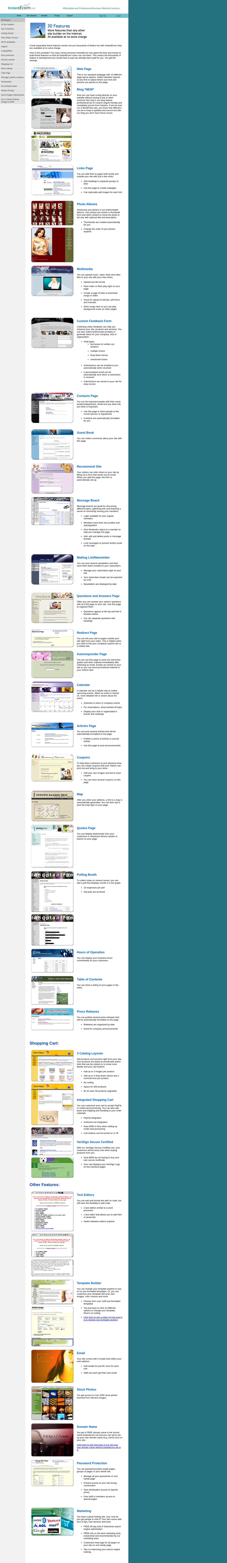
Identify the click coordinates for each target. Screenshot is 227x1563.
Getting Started (7, 33)
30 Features (5, 20)
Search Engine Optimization (12, 95)
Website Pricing (7, 90)
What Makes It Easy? (9, 37)
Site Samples (32, 16)
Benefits (44, 16)
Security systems (8, 59)
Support (70, 16)
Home (19, 16)
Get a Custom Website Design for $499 (10, 100)
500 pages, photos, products (12, 77)
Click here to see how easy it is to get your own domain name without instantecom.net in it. (99, 1447)
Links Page (5, 73)
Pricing (57, 16)
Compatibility (6, 51)
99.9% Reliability (8, 42)
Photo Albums (6, 68)
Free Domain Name (9, 86)
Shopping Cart (7, 64)
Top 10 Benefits (7, 29)
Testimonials (6, 81)
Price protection (7, 55)
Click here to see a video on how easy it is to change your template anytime (103, 1318)
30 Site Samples (7, 24)
